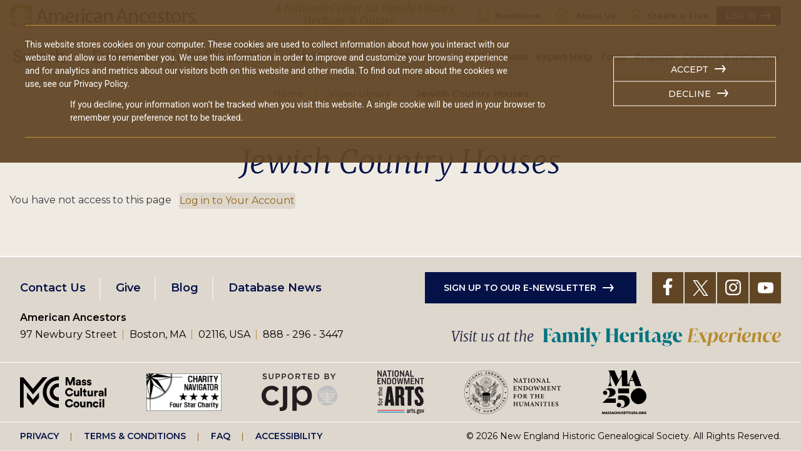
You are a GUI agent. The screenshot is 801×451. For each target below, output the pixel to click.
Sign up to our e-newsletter (520, 287)
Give (128, 288)
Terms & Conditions (135, 436)
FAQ (220, 436)
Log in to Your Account (237, 200)
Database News (275, 288)
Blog (184, 288)
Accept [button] (689, 69)
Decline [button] (689, 93)
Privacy (39, 436)
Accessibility (288, 436)
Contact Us (53, 288)
